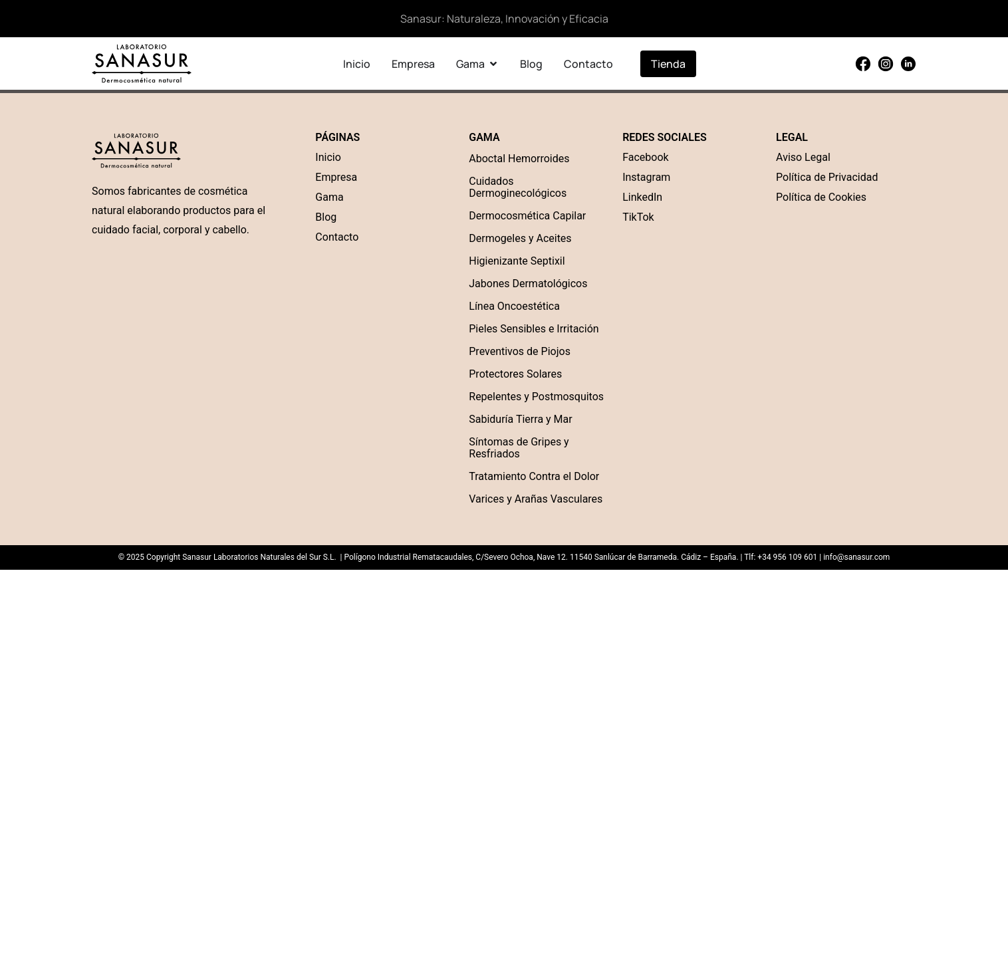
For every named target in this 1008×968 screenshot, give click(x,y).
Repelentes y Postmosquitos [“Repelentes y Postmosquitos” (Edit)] (536, 396)
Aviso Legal (803, 157)
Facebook (645, 157)
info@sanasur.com (856, 557)
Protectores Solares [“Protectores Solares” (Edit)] (515, 374)
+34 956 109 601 (787, 557)
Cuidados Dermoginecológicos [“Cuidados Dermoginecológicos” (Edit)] (518, 187)
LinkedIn (642, 197)
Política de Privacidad (827, 177)
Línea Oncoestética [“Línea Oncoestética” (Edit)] (514, 306)
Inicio (327, 157)
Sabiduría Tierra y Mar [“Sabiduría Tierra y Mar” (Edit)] (520, 419)
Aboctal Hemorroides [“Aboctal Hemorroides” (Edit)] (519, 158)
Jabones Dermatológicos (528, 283)
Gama (329, 197)
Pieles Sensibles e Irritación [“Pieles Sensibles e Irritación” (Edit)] (533, 328)
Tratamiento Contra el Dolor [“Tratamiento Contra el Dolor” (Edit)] (534, 476)
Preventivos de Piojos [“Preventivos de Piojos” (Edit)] (519, 351)
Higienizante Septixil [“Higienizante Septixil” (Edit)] (517, 261)
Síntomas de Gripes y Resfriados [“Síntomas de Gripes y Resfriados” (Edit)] (518, 447)
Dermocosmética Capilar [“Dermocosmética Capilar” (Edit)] (527, 215)
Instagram (646, 177)
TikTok (638, 217)
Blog (325, 217)
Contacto (336, 237)
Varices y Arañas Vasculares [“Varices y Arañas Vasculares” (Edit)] (535, 499)
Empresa (336, 177)
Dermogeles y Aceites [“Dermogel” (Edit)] (520, 238)
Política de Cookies (821, 197)
